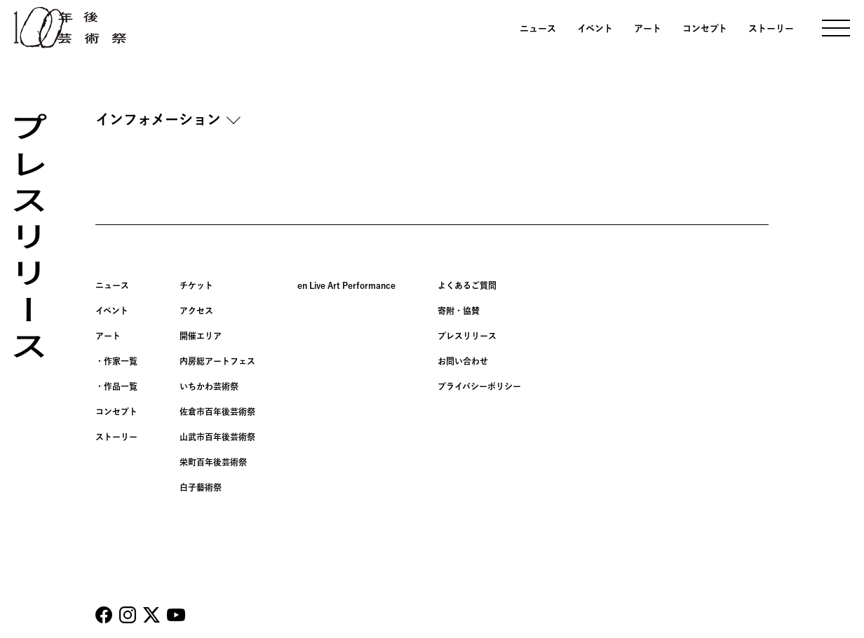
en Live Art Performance (346, 285)
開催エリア (201, 336)
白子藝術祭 (201, 487)
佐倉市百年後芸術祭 (217, 411)
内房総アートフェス (217, 361)
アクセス (196, 310)
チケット (196, 285)
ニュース (538, 28)
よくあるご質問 (467, 285)
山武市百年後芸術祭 (217, 437)
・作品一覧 (116, 386)
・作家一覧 (116, 361)
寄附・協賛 (459, 310)
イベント (595, 28)
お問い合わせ (463, 361)
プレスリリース (467, 336)
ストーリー (771, 28)
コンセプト (704, 28)
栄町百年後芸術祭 (213, 462)
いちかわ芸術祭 (209, 386)
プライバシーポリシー (479, 386)
